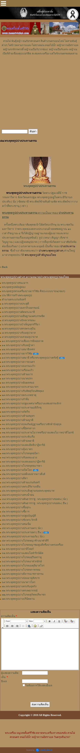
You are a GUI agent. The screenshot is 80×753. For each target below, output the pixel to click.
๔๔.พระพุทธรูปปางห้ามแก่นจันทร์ (21, 482)
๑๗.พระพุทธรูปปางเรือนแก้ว (17, 370)
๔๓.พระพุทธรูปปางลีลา (15, 478)
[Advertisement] (40, 66)
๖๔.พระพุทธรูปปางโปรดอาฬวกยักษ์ (22, 561)
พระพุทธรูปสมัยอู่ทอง (13, 287)
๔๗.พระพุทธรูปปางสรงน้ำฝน (18, 495)
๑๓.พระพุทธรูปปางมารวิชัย (17, 353)
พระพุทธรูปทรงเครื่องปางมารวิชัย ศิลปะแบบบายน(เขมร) (33, 291)
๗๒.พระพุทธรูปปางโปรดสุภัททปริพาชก (24, 594)
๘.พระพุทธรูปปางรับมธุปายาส (19, 332)
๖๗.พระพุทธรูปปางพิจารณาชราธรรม (23, 574)
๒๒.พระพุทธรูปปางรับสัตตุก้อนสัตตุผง (23, 391)
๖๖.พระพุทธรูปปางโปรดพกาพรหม (21, 569)
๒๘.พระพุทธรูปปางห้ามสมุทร (18, 416)
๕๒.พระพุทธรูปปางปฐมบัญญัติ (19, 515)
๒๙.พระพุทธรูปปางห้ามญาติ (17, 420)
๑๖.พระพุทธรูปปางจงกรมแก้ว (18, 366)
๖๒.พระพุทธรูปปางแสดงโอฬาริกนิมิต (22, 553)
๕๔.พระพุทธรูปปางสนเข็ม (16, 524)
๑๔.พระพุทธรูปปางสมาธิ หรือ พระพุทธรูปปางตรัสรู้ (30, 357)
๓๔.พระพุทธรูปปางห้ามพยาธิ (18, 440)
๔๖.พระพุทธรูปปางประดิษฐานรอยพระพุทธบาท (28, 490)
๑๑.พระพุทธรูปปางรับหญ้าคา (18, 345)
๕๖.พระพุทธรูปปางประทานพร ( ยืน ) (22, 532)
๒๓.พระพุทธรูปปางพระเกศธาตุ (19, 395)
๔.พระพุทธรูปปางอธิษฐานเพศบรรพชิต (23, 316)
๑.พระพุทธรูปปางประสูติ (15, 303)
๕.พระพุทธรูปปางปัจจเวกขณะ (19, 320)
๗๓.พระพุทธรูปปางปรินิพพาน (18, 598)
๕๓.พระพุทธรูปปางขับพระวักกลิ (19, 519)
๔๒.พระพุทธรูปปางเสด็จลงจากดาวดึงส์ (23, 474)
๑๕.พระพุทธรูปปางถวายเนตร (18, 361)
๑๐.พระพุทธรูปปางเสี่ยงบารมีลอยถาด (23, 341)
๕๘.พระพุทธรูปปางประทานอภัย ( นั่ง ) (23, 536)
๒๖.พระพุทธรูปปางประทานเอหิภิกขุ (21, 407)
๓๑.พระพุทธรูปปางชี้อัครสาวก (18, 428)
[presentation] (42, 692)
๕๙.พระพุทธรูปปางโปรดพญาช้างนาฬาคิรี (25, 540)
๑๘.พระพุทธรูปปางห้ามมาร (17, 374)
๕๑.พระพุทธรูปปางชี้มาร (15, 511)
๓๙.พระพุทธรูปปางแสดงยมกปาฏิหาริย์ (23, 461)
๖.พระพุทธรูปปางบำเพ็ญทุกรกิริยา (21, 324)
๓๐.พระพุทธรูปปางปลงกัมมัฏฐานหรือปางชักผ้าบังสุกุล (31, 424)
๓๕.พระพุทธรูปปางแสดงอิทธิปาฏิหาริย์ (23, 445)
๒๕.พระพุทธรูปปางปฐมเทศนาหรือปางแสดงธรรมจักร (31, 403)
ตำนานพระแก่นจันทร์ (14, 299)
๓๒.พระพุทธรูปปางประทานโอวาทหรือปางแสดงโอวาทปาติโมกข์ (38, 432)
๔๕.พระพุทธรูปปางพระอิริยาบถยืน (21, 486)
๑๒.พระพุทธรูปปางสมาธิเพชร (18, 349)
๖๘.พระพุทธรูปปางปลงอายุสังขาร (21, 578)
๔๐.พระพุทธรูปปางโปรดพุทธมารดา (22, 465)
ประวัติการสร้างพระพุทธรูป (17, 295)
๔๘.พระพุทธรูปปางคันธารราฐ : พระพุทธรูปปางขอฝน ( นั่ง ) (35, 499)
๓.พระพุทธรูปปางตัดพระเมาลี (18, 312)
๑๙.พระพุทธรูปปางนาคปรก (17, 378)
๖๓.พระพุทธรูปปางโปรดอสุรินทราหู (22, 557)
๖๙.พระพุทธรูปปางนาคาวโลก (18, 582)
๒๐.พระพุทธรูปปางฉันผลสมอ (18, 382)
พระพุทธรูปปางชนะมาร (15, 282)
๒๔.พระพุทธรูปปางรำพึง (15, 399)
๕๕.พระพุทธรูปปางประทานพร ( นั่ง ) (22, 528)
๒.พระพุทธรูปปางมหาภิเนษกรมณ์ (20, 307)
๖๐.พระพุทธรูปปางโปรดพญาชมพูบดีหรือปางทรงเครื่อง (32, 544)
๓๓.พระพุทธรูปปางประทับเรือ (18, 436)
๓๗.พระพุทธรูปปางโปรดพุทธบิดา (20, 453)
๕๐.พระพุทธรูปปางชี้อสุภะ (16, 507)
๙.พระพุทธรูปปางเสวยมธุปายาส (20, 337)
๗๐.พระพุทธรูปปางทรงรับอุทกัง (19, 586)
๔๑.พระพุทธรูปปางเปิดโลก (17, 470)
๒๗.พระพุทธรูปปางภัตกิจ (16, 411)
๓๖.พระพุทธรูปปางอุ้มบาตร (17, 449)
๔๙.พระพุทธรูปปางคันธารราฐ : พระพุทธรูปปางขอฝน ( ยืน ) (35, 503)
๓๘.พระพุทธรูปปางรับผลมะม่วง (19, 457)
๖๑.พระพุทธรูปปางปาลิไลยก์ (18, 549)
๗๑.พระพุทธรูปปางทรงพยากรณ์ (19, 590)
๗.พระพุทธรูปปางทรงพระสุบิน (18, 328)
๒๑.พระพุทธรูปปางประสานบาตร (20, 386)
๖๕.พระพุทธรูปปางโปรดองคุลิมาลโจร (23, 565)
